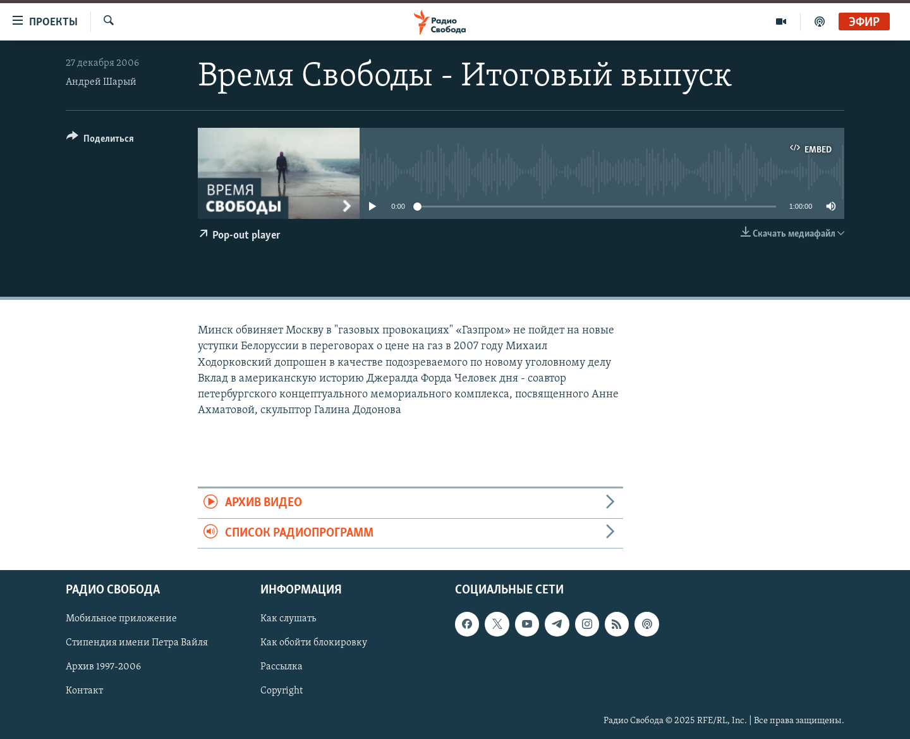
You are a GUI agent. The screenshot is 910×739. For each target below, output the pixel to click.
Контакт (84, 691)
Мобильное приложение (121, 619)
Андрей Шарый (101, 82)
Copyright (281, 691)
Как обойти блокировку (313, 643)
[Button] (100, 141)
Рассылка (281, 667)
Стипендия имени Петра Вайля (137, 643)
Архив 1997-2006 (103, 667)
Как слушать (288, 619)
